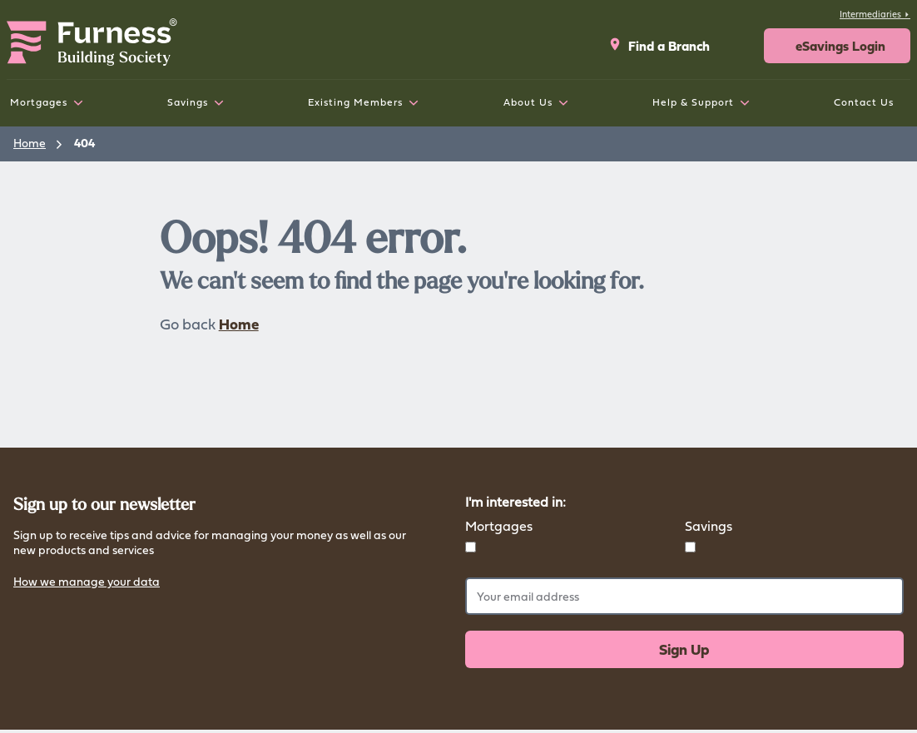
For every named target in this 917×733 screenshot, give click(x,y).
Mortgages (38, 102)
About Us (528, 102)
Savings (187, 102)
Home (29, 142)
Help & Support (693, 102)
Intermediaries (875, 14)
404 (84, 142)
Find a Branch (658, 46)
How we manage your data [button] (86, 583)
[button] (837, 45)
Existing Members (355, 102)
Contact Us (864, 102)
